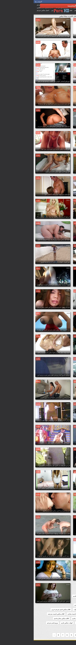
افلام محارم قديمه (48, 623)
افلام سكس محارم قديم (27, 618)
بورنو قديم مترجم (18, 623)
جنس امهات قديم (54, 627)
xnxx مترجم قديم (54, 591)
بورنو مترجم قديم (68, 627)
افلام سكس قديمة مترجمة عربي (63, 614)
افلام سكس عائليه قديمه (65, 609)
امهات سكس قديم (33, 623)
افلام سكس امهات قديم (66, 605)
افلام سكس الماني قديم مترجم (63, 600)
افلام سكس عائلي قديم (48, 605)
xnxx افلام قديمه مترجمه (65, 587)
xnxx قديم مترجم (68, 591)
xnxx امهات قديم (49, 587)
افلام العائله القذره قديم (46, 596)
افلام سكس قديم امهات (47, 609)
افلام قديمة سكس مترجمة (65, 623)
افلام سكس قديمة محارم (42, 614)
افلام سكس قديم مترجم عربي (27, 609)
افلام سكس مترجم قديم (46, 618)
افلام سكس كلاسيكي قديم (65, 618)
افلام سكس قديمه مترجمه (22, 614)
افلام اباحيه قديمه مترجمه (65, 596)
